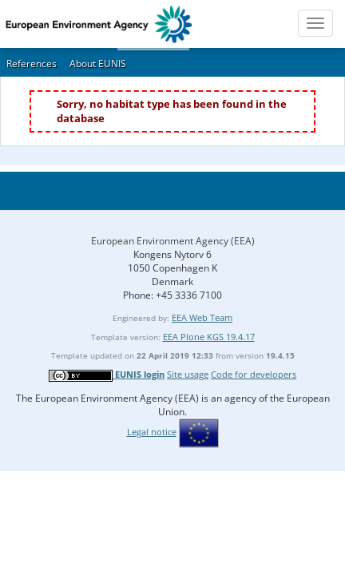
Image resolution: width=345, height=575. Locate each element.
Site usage (187, 374)
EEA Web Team (202, 317)
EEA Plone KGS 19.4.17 (209, 337)
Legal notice (151, 432)
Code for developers (253, 374)
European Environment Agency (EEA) (173, 241)
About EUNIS (97, 63)
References (31, 63)
